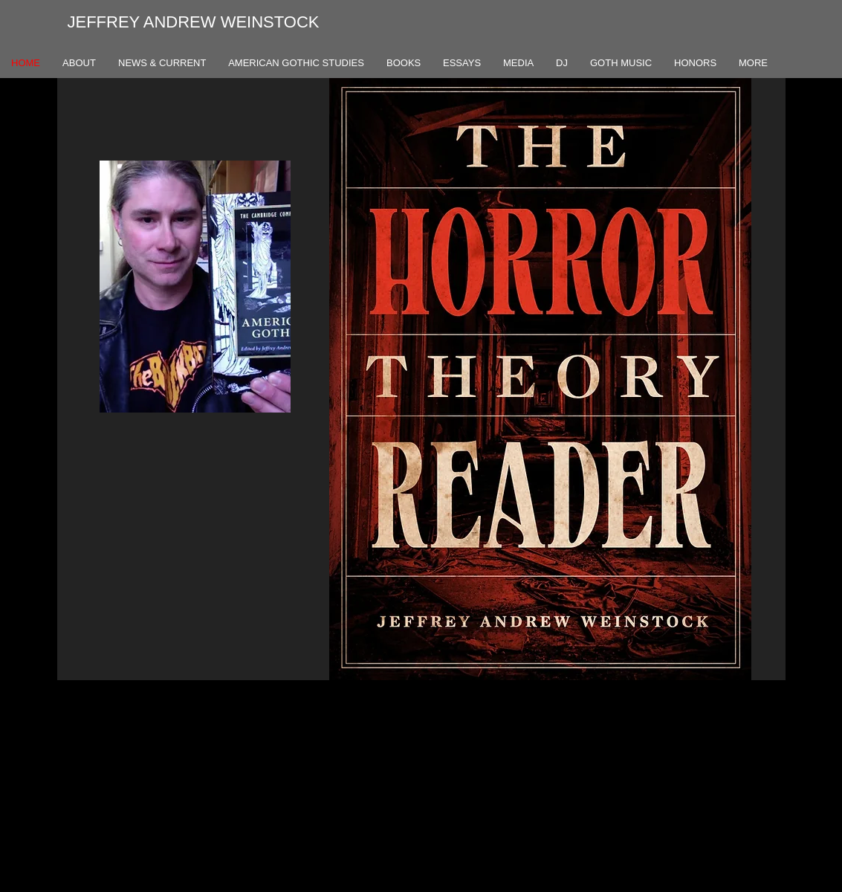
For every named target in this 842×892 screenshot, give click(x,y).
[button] (540, 379)
